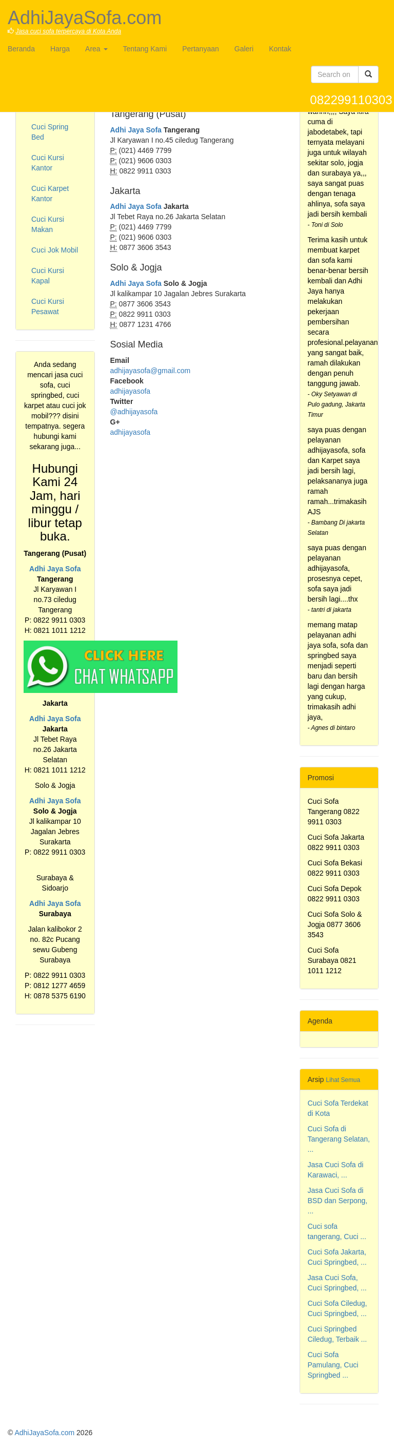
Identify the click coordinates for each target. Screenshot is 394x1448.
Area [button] (96, 49)
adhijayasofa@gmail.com (150, 370)
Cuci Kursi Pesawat (47, 306)
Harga (60, 49)
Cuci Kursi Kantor (47, 162)
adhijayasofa (130, 391)
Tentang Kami (145, 49)
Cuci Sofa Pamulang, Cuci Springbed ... (333, 1364)
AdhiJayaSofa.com (44, 1432)
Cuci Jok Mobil (54, 250)
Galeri (243, 49)
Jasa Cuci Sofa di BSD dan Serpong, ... (338, 1200)
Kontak (280, 49)
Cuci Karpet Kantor (50, 193)
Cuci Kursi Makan (47, 224)
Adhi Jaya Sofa (55, 569)
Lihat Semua (343, 1080)
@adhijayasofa (134, 412)
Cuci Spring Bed (49, 132)
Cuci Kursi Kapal (47, 275)
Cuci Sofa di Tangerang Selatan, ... (339, 1139)
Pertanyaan (200, 49)
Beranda (21, 49)
